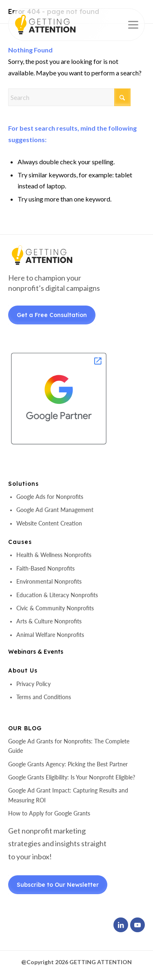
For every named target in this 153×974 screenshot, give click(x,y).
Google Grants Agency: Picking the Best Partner (68, 764)
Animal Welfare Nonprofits (50, 634)
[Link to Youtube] (137, 924)
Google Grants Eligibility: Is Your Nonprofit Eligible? (71, 777)
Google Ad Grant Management (54, 509)
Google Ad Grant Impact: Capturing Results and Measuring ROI (68, 795)
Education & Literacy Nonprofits (57, 594)
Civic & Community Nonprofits (55, 608)
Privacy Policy (33, 683)
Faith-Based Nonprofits (45, 568)
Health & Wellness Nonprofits (53, 554)
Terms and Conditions (43, 696)
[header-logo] (59, 24)
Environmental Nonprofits (49, 581)
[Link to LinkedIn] (120, 924)
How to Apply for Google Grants (49, 813)
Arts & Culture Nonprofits (49, 621)
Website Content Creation (49, 523)
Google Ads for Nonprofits (49, 496)
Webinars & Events (35, 651)
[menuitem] (129, 24)
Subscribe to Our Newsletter (58, 884)
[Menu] (129, 24)
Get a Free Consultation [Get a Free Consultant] (52, 315)
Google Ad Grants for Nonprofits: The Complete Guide (68, 746)
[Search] (69, 97)
